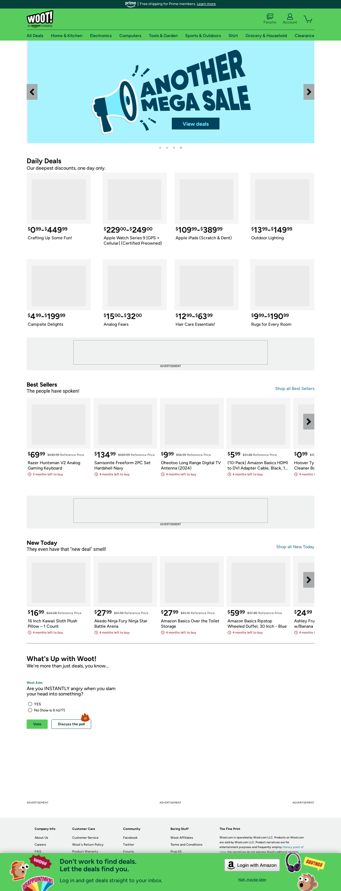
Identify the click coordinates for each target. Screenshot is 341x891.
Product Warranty (85, 851)
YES (37, 704)
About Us (41, 838)
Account (290, 19)
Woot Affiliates (181, 838)
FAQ (38, 851)
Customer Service (85, 838)
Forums (269, 19)
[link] (195, 92)
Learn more (206, 4)
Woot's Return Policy (87, 844)
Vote (37, 724)
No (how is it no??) (49, 710)
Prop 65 (176, 851)
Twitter (128, 844)
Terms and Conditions (186, 844)
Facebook (130, 838)
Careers (40, 844)
